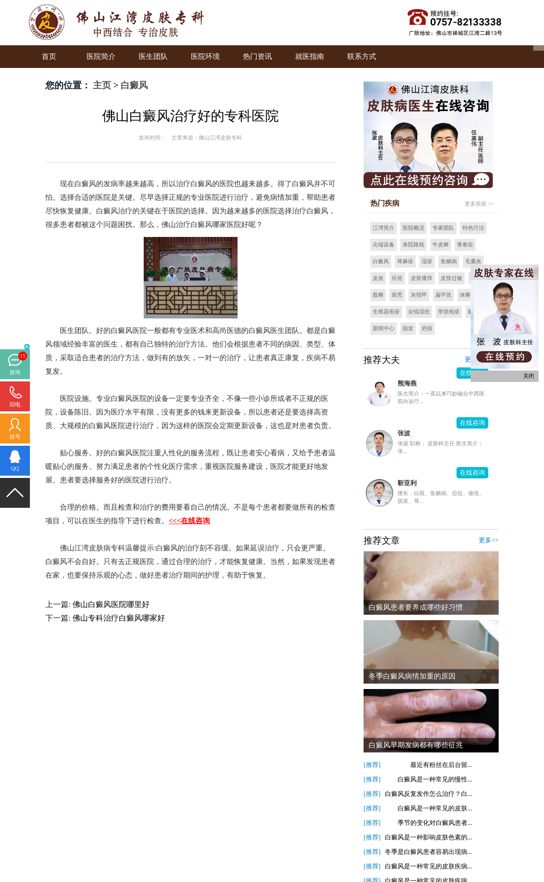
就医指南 (309, 56)
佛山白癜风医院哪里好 (111, 604)
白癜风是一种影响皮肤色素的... (428, 837)
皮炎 (378, 278)
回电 (15, 404)
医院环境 (205, 56)
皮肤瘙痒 (421, 278)
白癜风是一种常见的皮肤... (428, 808)
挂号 (15, 437)
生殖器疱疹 (386, 311)
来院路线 (413, 244)
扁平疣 (443, 295)
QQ (15, 468)
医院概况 (413, 228)
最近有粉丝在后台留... (428, 765)
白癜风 (134, 85)
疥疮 (397, 278)
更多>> (489, 540)
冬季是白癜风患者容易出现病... (428, 851)
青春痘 (465, 244)
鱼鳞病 (449, 261)
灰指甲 (419, 295)
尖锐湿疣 (419, 311)
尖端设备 (383, 244)
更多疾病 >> (479, 204)
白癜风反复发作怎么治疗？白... (428, 793)
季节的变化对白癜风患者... (428, 822)
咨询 (15, 372)
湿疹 (427, 261)
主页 (102, 85)
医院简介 (101, 56)
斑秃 (397, 295)
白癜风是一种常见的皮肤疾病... (428, 866)
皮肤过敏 (451, 278)
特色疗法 (473, 228)
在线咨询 (472, 422)
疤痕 (427, 328)
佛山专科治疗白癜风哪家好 (119, 618)
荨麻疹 (405, 261)
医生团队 (153, 56)
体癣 (465, 295)
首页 (49, 56)
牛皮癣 (440, 244)
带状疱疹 (449, 311)
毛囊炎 (473, 261)
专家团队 (443, 228)
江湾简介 (383, 228)
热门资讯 (257, 56)
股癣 (378, 295)
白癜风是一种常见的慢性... (428, 779)
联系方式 (361, 56)
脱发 (408, 328)
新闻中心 (383, 328)
